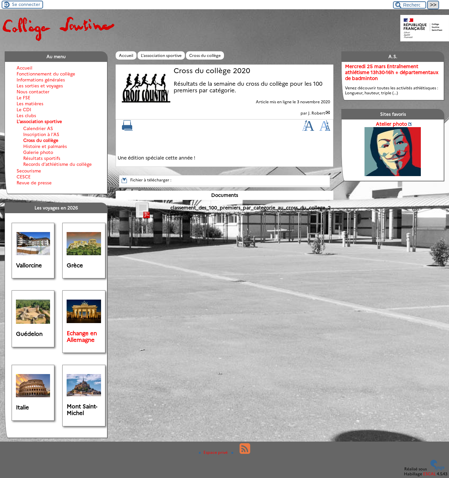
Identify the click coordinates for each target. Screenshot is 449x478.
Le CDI (24, 109)
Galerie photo (38, 152)
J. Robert (316, 113)
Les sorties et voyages (40, 85)
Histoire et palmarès (45, 146)
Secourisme (29, 170)
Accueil (126, 55)
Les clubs (26, 115)
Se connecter (26, 4)
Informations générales (41, 79)
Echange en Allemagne (82, 336)
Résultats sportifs (41, 158)
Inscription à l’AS (41, 134)
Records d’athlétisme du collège (57, 164)
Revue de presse (34, 182)
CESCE (23, 176)
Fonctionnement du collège (46, 73)
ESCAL (429, 473)
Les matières (30, 103)
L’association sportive (161, 55)
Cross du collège (205, 55)
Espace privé (214, 452)
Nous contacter (33, 91)
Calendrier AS (38, 128)
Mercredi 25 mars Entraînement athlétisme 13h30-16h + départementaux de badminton (391, 72)
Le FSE (23, 97)
